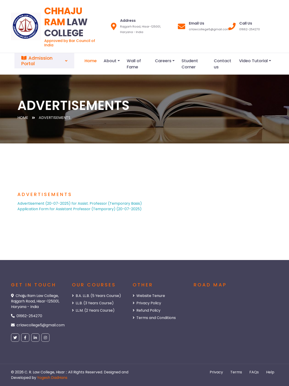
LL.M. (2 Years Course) (93, 310)
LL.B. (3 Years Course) (93, 303)
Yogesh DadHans (52, 377)
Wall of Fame (134, 64)
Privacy (216, 372)
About (110, 61)
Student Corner (190, 64)
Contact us (222, 64)
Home (91, 61)
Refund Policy (146, 310)
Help (270, 372)
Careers (163, 61)
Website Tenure (149, 295)
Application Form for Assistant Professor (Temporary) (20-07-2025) (79, 209)
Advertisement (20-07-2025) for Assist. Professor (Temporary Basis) (79, 203)
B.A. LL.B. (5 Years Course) (96, 295)
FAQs (254, 372)
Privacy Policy (147, 303)
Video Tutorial (253, 61)
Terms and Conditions (154, 317)
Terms (236, 372)
